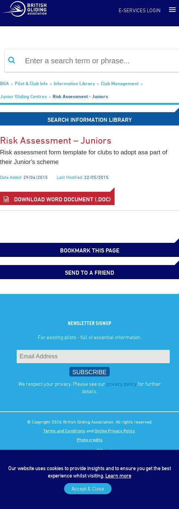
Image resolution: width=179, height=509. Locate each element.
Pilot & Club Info (31, 83)
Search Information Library (89, 119)
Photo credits (89, 439)
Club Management (120, 83)
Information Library (74, 83)
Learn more (118, 475)
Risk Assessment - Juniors (80, 96)
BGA (4, 83)
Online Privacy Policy (115, 430)
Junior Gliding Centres (23, 96)
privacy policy (121, 384)
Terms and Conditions (64, 430)
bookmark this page (89, 250)
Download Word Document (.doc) (57, 199)
